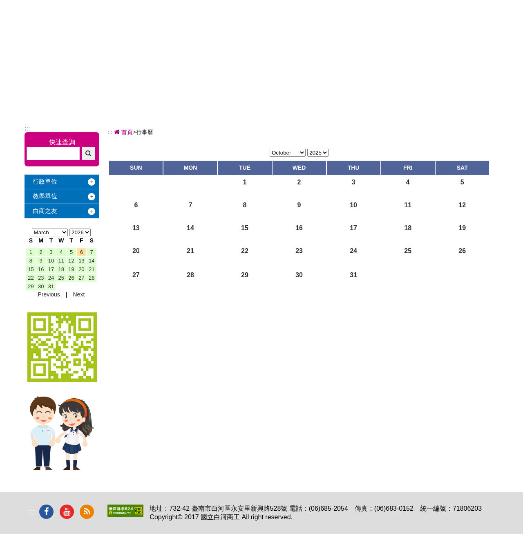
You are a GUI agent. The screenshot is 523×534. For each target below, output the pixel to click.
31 (51, 286)
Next (79, 294)
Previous (49, 294)
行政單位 (45, 181)
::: (27, 128)
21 (91, 269)
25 (61, 278)
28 (91, 278)
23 (41, 278)
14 (91, 261)
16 (41, 269)
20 (81, 269)
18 (61, 269)
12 (71, 261)
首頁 (122, 132)
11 (61, 261)
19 (71, 269)
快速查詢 (62, 142)
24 (51, 278)
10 (51, 261)
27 (81, 278)
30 (41, 286)
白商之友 (45, 210)
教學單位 (45, 196)
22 (31, 278)
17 (51, 269)
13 (81, 261)
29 (31, 286)
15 (31, 269)
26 (71, 278)
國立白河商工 (82, 20)
